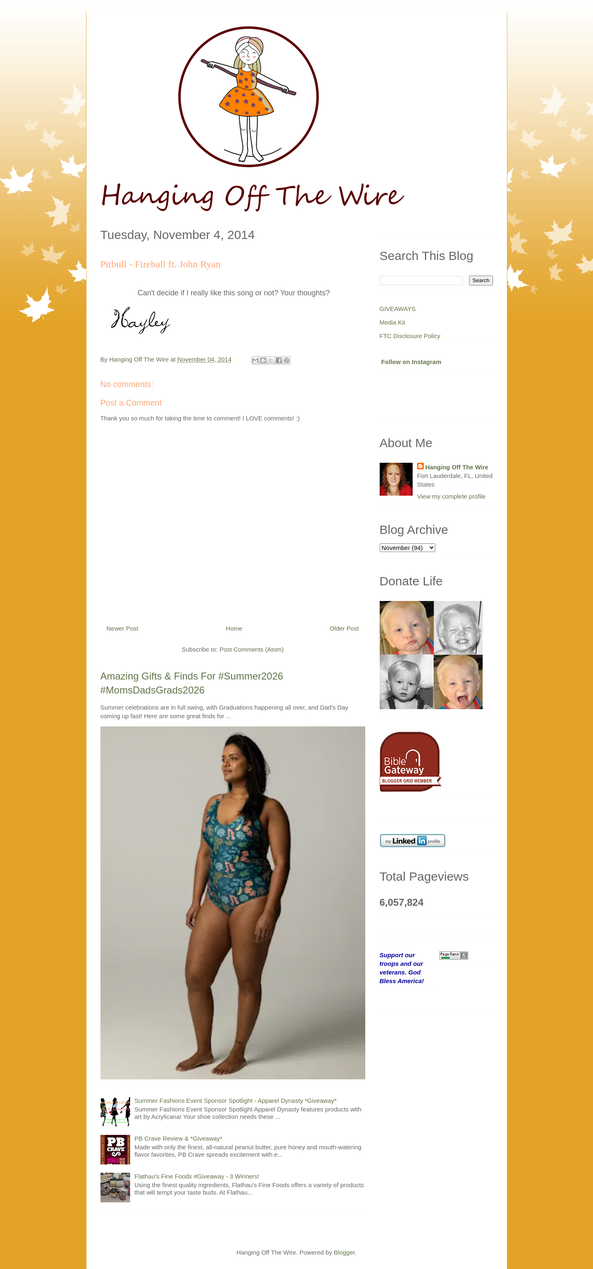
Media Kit (393, 322)
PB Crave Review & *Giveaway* (178, 1138)
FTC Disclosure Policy (410, 335)
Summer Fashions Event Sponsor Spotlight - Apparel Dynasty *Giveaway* (236, 1100)
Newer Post (123, 628)
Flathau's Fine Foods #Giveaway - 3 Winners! (197, 1176)
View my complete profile (451, 496)
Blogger (344, 1252)
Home (234, 628)
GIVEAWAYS (398, 308)
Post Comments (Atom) (251, 649)
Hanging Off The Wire (456, 467)
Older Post (344, 628)
